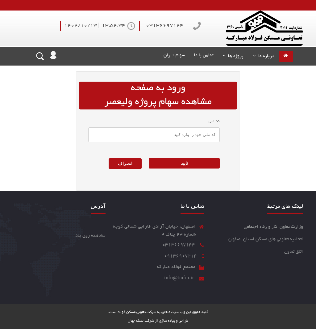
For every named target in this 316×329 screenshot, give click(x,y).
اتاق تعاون (293, 251)
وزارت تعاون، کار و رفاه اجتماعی (273, 226)
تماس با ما (203, 55)
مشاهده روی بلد (90, 235)
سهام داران (173, 55)
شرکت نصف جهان (141, 321)
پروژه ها (234, 56)
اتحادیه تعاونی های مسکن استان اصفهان (265, 239)
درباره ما (265, 56)
